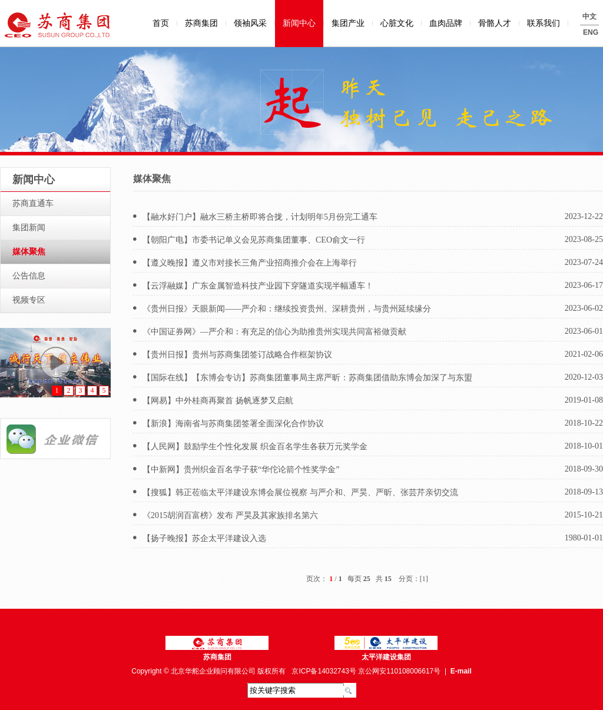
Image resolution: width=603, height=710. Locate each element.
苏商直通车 (33, 203)
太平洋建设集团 (386, 657)
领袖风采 (250, 23)
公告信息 (28, 275)
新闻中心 (299, 23)
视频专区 (28, 300)
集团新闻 (28, 227)
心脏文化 (396, 23)
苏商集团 (201, 23)
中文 (589, 16)
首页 (161, 23)
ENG (590, 32)
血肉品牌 (445, 23)
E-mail (461, 671)
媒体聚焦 (28, 251)
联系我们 (543, 23)
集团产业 (348, 23)
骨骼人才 (494, 23)
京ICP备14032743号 (323, 671)
